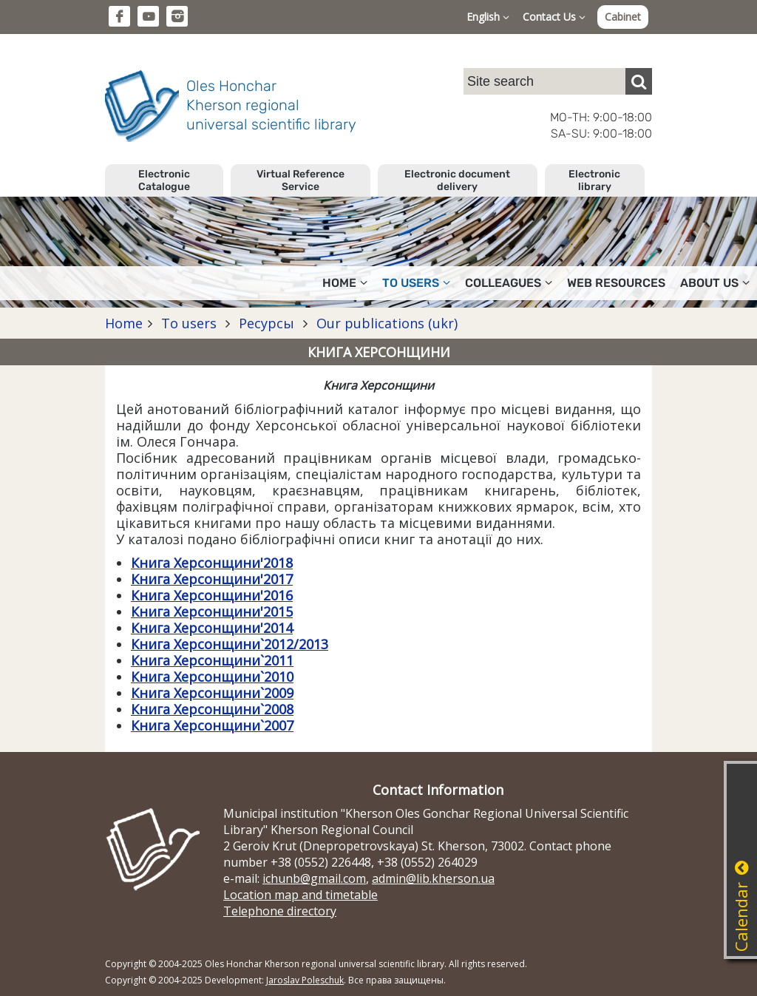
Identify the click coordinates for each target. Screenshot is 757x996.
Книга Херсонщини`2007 (212, 725)
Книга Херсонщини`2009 (212, 693)
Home (344, 283)
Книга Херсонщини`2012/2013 (229, 644)
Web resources (616, 283)
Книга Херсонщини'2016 (212, 595)
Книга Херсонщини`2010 (212, 676)
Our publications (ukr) (385, 323)
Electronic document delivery (457, 180)
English (487, 17)
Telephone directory (279, 911)
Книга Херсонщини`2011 (212, 660)
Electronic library (594, 180)
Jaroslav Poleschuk (305, 980)
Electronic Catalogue (164, 180)
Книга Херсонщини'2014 (212, 628)
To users (416, 283)
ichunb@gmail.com (314, 878)
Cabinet (623, 17)
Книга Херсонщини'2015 (212, 611)
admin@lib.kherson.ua (433, 878)
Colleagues (508, 283)
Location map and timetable (300, 895)
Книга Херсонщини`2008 (212, 709)
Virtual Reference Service (300, 180)
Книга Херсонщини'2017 (212, 579)
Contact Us (554, 17)
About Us (715, 283)
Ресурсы (266, 323)
